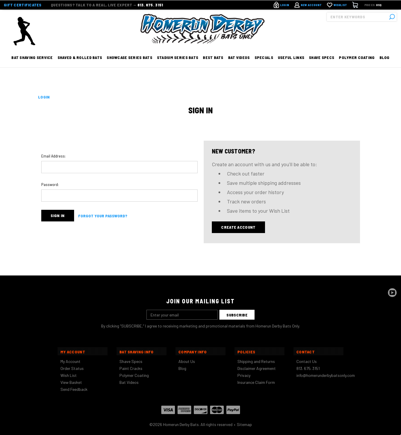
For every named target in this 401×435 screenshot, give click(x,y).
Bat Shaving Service (32, 64)
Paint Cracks (130, 368)
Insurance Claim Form (256, 382)
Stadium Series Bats (177, 64)
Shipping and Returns (256, 361)
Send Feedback (73, 389)
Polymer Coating (357, 64)
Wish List (68, 375)
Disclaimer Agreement (256, 368)
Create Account (238, 227)
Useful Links (291, 64)
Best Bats (213, 64)
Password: (50, 184)
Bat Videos (239, 64)
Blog (384, 64)
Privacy (243, 375)
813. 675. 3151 (150, 4)
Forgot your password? (102, 215)
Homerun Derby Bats (181, 424)
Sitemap (244, 424)
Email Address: (53, 155)
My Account (70, 361)
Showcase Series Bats (129, 64)
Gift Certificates (23, 4)
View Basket (71, 382)
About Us (186, 361)
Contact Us (306, 361)
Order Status (72, 368)
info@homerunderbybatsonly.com (325, 375)
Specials (264, 64)
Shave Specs (321, 64)
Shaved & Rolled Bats (80, 64)
